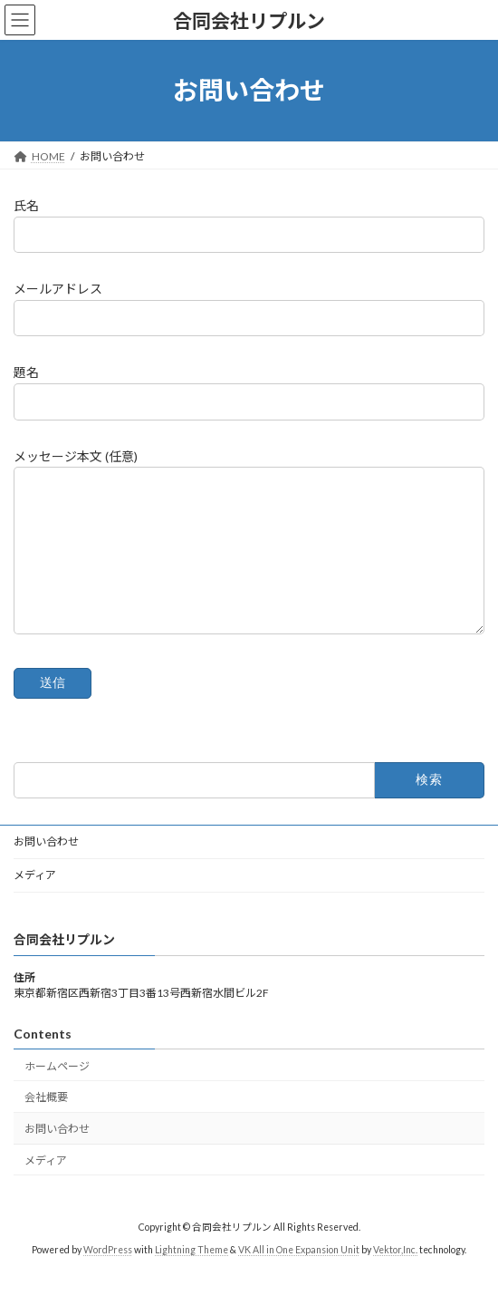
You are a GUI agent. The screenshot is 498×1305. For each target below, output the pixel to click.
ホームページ (57, 1092)
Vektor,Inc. (395, 1276)
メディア (35, 902)
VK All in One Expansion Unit (298, 1276)
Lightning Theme (191, 1276)
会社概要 (46, 1124)
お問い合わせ (46, 868)
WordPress (107, 1276)
